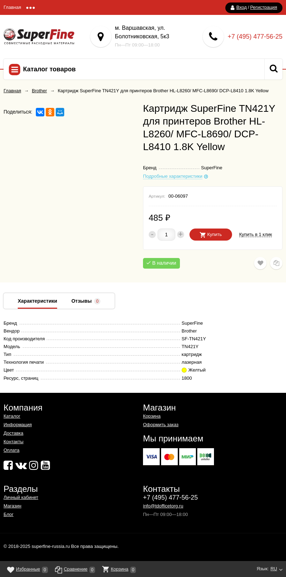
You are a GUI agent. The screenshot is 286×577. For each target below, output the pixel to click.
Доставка (13, 433)
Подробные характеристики (172, 176)
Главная (12, 7)
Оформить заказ (160, 424)
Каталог (12, 416)
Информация (18, 424)
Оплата (12, 450)
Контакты (13, 441)
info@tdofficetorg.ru (163, 506)
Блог (8, 514)
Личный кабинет (21, 497)
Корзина (152, 416)
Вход (241, 7)
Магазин (12, 506)
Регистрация (263, 7)
